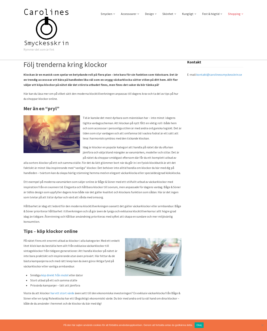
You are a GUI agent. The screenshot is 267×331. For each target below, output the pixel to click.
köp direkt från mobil (55, 275)
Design (149, 14)
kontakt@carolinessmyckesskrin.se (219, 74)
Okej (199, 325)
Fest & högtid (210, 14)
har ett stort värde (62, 293)
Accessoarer (128, 14)
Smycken (106, 14)
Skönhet (167, 14)
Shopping (234, 14)
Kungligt (187, 14)
